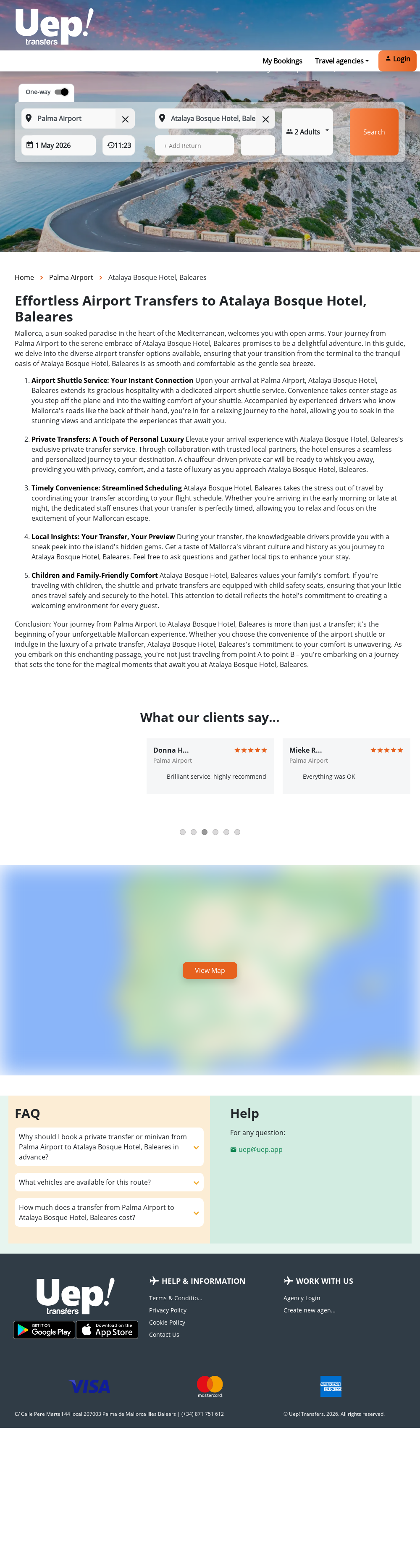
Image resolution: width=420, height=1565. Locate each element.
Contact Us (164, 1334)
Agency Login (302, 1298)
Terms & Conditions (176, 1298)
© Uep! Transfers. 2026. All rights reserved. (334, 1413)
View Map (210, 970)
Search (374, 132)
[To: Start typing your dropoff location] (215, 118)
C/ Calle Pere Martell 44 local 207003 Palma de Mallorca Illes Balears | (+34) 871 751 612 (119, 1413)
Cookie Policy (167, 1322)
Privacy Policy (167, 1310)
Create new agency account (311, 1310)
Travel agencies (339, 61)
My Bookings (282, 61)
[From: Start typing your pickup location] (78, 118)
